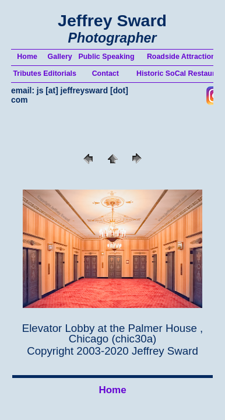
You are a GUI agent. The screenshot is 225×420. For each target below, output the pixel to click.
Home (112, 390)
